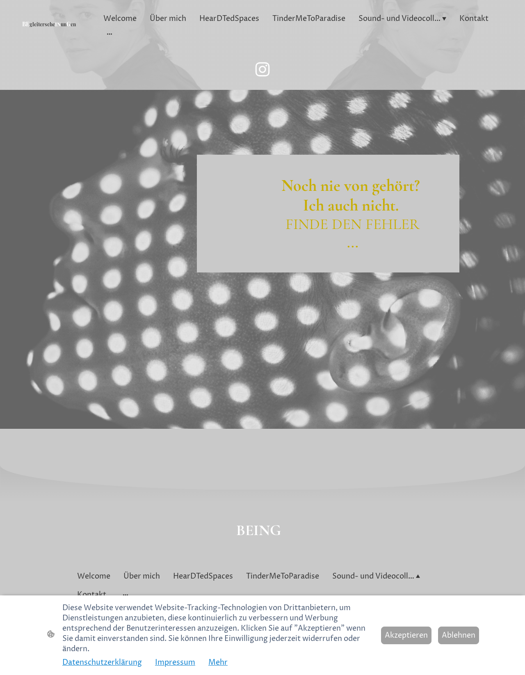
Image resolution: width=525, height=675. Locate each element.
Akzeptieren (406, 635)
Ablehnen (458, 635)
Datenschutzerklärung (102, 662)
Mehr (218, 662)
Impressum (175, 662)
